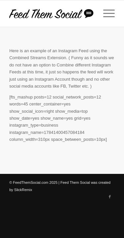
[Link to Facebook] (110, 197)
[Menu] (106, 13)
